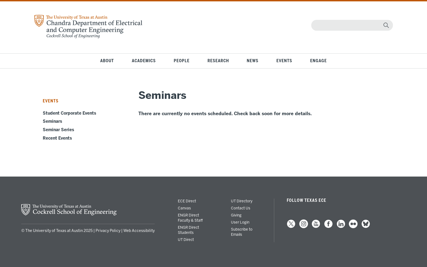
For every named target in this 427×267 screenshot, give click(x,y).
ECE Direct (187, 201)
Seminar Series (58, 129)
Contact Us (240, 208)
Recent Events (57, 138)
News (252, 60)
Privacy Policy (108, 230)
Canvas (184, 208)
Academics (144, 60)
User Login (240, 222)
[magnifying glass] (386, 25)
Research (218, 60)
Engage (318, 60)
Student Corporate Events (69, 113)
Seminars (52, 121)
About (107, 60)
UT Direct (186, 239)
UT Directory (241, 201)
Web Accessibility (139, 230)
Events (284, 60)
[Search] (351, 25)
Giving (236, 215)
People (182, 60)
